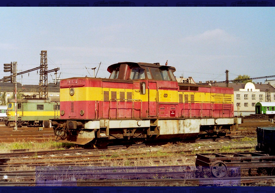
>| (235, 183)
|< (40, 183)
